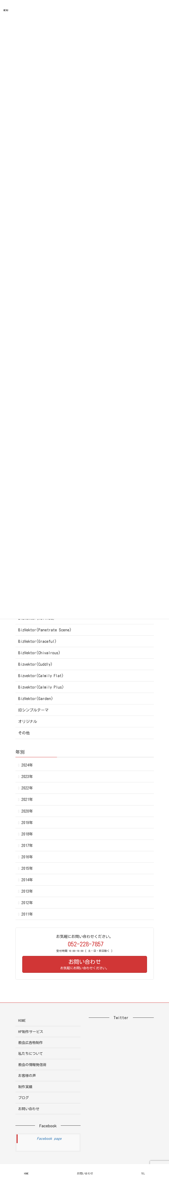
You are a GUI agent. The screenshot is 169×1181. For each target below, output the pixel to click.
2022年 (27, 788)
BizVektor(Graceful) (37, 641)
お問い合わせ (28, 1109)
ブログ (23, 1098)
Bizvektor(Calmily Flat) (41, 676)
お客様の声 (27, 1075)
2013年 (27, 891)
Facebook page (49, 1138)
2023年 (27, 777)
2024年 (27, 765)
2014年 (27, 880)
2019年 (27, 823)
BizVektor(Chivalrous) (39, 653)
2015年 (27, 868)
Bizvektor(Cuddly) (35, 664)
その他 (24, 733)
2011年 (27, 914)
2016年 (27, 857)
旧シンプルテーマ (33, 710)
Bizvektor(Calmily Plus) (41, 687)
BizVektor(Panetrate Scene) (45, 630)
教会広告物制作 (30, 1042)
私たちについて (30, 1053)
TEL (143, 1173)
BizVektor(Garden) (35, 699)
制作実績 (25, 1087)
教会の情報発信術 (32, 1065)
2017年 (27, 845)
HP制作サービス (30, 1032)
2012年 (27, 903)
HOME (22, 1020)
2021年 (27, 799)
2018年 (27, 834)
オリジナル (27, 721)
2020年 (27, 811)
